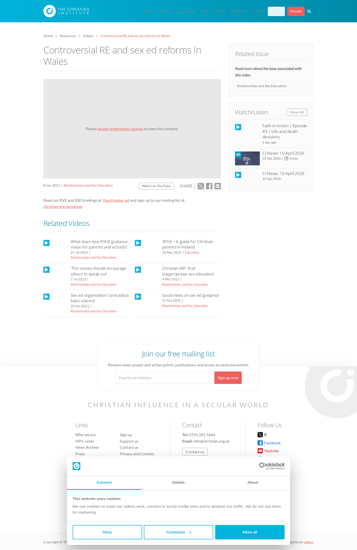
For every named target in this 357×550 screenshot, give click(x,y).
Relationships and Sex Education (88, 185)
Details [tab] (178, 482)
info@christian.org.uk (211, 441)
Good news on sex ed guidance (190, 295)
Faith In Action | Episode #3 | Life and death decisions (284, 131)
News (148, 11)
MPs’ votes (84, 441)
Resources (239, 11)
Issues (220, 11)
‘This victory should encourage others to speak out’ (98, 270)
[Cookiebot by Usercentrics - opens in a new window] (263, 466)
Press (80, 453)
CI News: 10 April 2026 (283, 153)
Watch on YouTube (156, 186)
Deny (107, 532)
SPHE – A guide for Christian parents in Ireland (187, 244)
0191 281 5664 (202, 434)
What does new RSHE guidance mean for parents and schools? (99, 244)
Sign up (276, 11)
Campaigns (186, 11)
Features (165, 11)
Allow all (249, 532)
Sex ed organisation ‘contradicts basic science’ (100, 297)
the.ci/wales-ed (116, 200)
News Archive (87, 447)
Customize (178, 532)
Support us (129, 441)
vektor (309, 542)
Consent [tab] (104, 482)
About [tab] (252, 482)
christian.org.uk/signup (62, 206)
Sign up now (228, 377)
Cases (205, 11)
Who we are (85, 434)
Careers (259, 11)
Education (192, 252)
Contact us (129, 447)
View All (297, 112)
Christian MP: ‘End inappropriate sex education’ (188, 270)
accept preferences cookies (120, 128)
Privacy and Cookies (137, 453)
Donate (296, 11)
